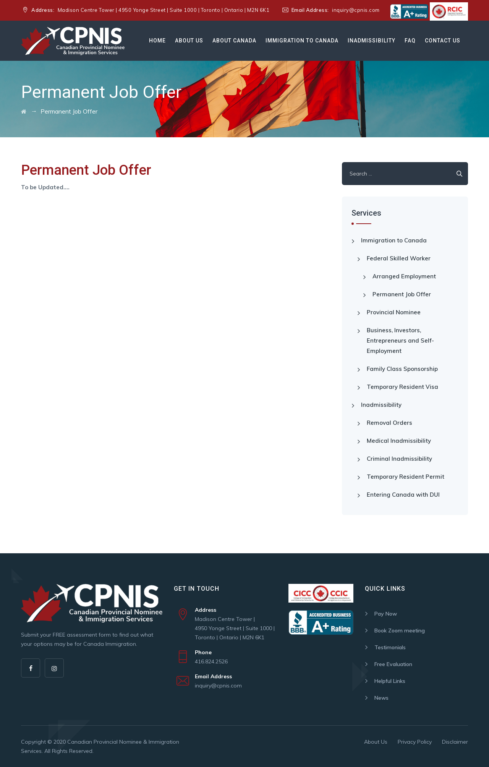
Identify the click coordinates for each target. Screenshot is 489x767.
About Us (189, 40)
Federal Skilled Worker (399, 258)
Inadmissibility (371, 40)
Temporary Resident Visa (402, 386)
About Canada (234, 40)
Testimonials (390, 647)
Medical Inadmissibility (399, 440)
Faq (410, 40)
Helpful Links (389, 681)
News (381, 697)
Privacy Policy (415, 741)
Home (157, 40)
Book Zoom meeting (399, 630)
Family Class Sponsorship (402, 368)
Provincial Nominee (394, 312)
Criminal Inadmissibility (399, 458)
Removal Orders (389, 422)
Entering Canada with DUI (403, 494)
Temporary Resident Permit (405, 476)
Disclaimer (455, 741)
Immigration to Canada (302, 40)
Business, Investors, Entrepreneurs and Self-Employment (400, 340)
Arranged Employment (404, 276)
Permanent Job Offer (401, 294)
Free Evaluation (393, 664)
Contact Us (442, 40)
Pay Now (385, 613)
